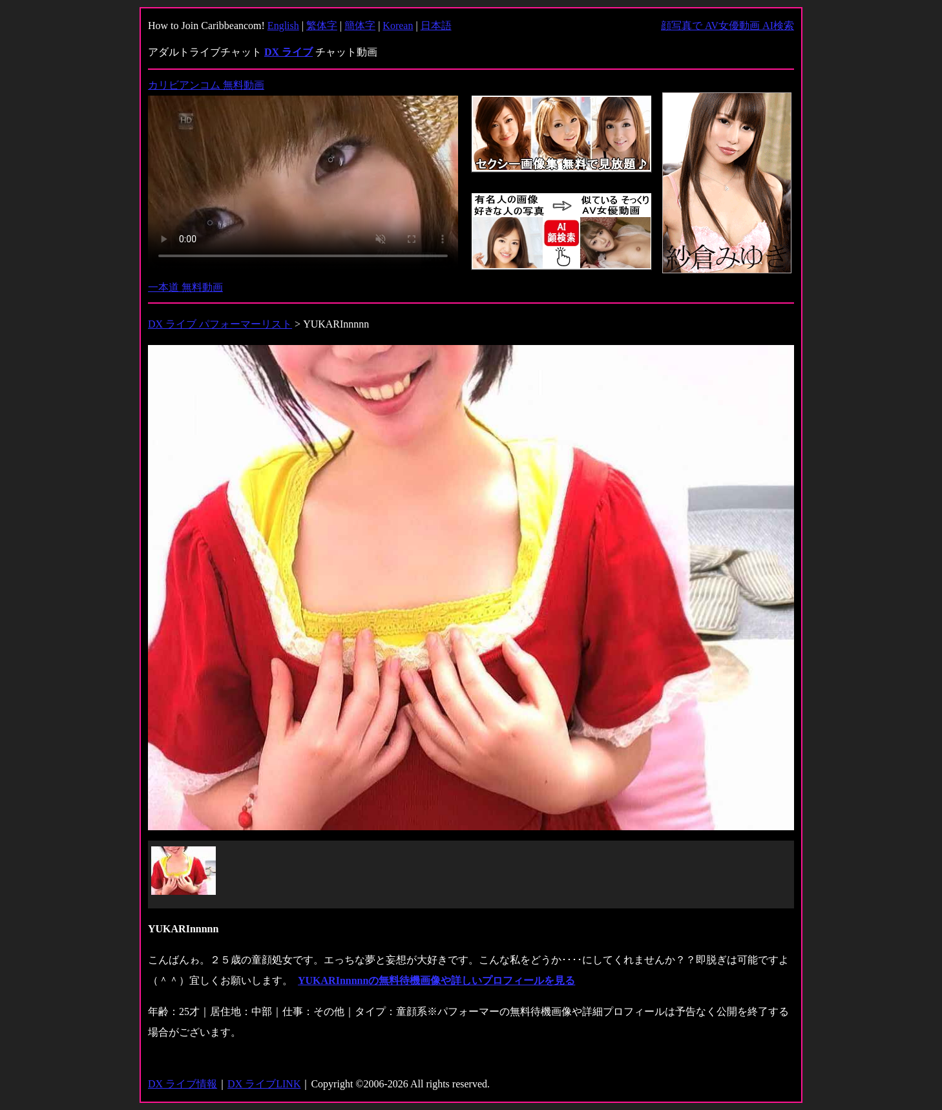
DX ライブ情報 (182, 1083)
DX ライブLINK (263, 1083)
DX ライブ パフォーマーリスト (220, 324)
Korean (397, 25)
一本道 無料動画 (185, 287)
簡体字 (359, 25)
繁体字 (321, 25)
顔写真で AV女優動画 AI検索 (727, 25)
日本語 (436, 25)
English (283, 25)
